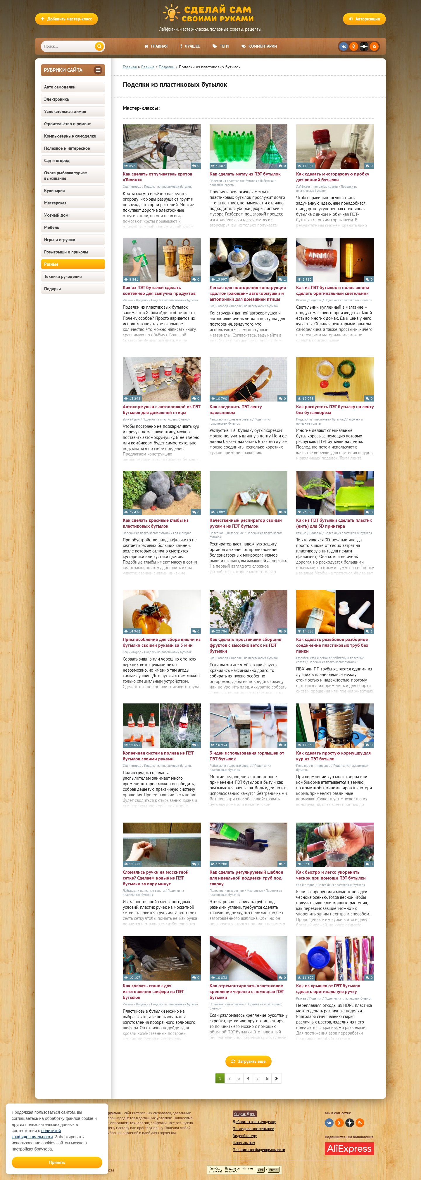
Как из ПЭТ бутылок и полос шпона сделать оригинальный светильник (332, 290)
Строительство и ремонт (67, 123)
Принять (57, 1162)
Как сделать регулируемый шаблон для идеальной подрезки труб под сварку (246, 878)
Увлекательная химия (65, 111)
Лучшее (190, 46)
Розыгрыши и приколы (66, 252)
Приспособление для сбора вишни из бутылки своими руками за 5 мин (162, 642)
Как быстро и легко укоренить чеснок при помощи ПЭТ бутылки (331, 875)
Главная (156, 46)
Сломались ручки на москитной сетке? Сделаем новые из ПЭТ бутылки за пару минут (156, 878)
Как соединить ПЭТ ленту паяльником (236, 409)
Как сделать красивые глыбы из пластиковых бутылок (156, 523)
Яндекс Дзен (244, 1113)
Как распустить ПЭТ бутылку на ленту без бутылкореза (335, 409)
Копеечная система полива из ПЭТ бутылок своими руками (158, 756)
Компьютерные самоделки (70, 136)
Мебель (51, 227)
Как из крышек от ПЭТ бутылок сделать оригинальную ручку (328, 988)
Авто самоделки (59, 87)
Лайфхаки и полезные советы (317, 187)
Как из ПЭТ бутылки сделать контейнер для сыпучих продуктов (159, 290)
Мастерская (55, 203)
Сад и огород (57, 160)
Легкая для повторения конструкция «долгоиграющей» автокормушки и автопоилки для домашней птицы (248, 293)
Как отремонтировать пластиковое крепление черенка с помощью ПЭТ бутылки (247, 991)
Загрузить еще (248, 1061)
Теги (221, 46)
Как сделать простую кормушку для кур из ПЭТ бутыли (333, 756)
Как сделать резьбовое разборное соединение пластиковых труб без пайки (332, 645)
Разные (51, 264)
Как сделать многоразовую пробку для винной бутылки (332, 177)
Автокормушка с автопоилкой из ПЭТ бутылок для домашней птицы (161, 409)
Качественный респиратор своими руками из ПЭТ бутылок (246, 523)
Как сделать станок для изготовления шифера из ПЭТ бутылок (153, 991)
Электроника (56, 99)
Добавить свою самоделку (254, 1121)
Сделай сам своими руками (210, 13)
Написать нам (244, 1142)
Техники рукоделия (63, 276)
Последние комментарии (253, 1128)
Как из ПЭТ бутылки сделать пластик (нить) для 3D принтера (334, 523)
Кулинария (54, 190)
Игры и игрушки (59, 239)
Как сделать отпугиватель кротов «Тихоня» (157, 177)
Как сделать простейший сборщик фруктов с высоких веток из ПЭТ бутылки (245, 645)
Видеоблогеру (245, 1135)
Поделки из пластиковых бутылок (167, 187)
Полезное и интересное (67, 148)
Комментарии (259, 46)
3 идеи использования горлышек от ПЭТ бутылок (247, 756)
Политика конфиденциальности (259, 1149)
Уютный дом (56, 215)
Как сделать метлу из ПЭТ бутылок (245, 174)
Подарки (52, 288)
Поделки (142, 300)
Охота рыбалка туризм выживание (65, 175)
